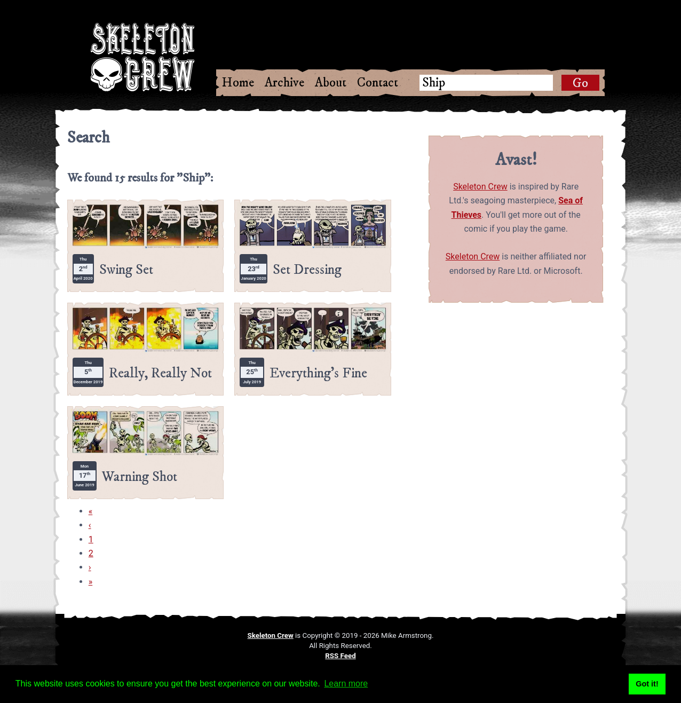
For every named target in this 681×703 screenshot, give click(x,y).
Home (237, 83)
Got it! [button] (647, 684)
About (330, 83)
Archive (284, 83)
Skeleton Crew (480, 186)
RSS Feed (340, 656)
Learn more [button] (346, 683)
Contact (377, 83)
